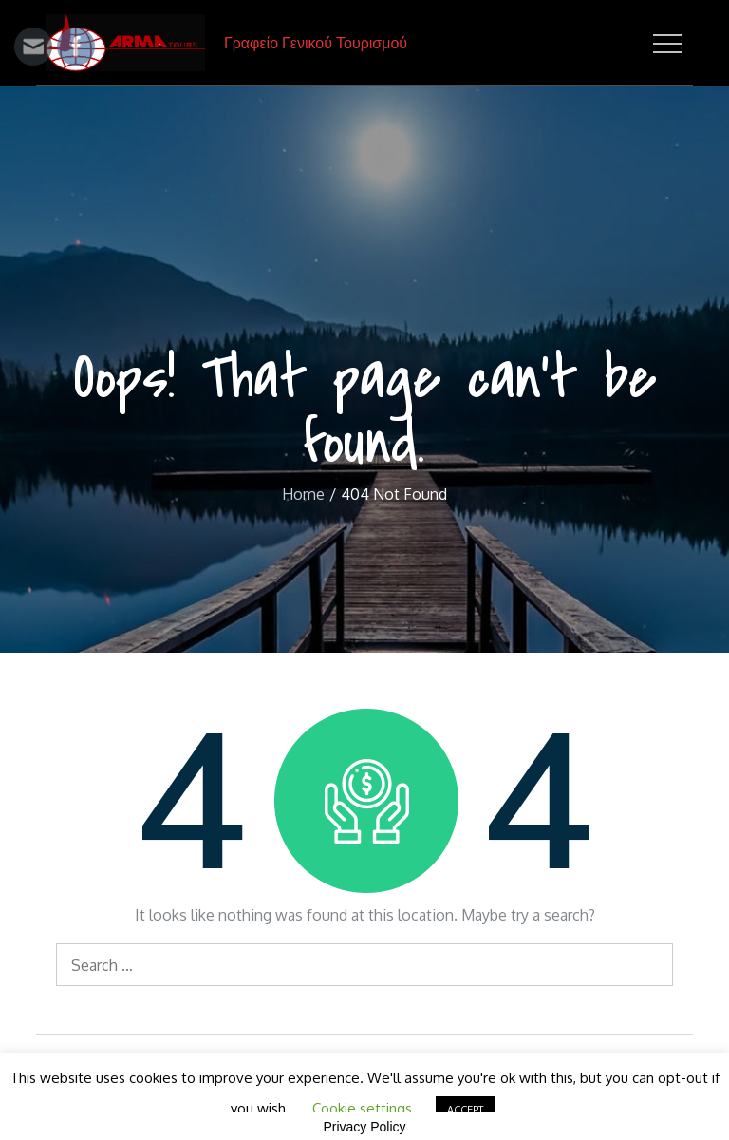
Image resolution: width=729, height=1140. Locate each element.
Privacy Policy (364, 1126)
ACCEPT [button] (465, 1109)
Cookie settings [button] (362, 1108)
